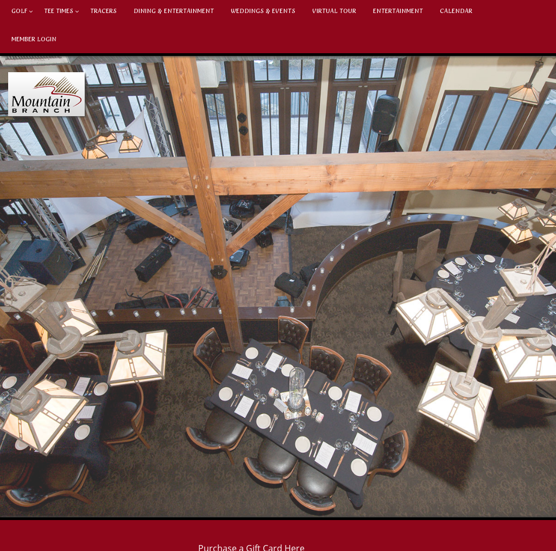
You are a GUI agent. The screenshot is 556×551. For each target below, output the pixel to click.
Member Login (33, 39)
